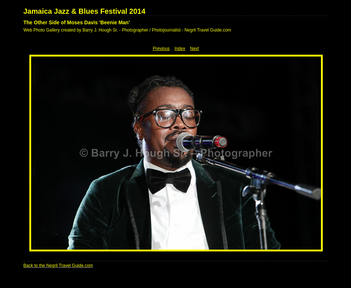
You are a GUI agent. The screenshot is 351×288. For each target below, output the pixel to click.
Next (194, 48)
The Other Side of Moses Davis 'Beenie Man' (77, 22)
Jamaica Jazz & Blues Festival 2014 (85, 11)
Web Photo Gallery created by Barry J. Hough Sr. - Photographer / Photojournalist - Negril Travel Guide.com (127, 30)
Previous (161, 48)
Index (180, 48)
